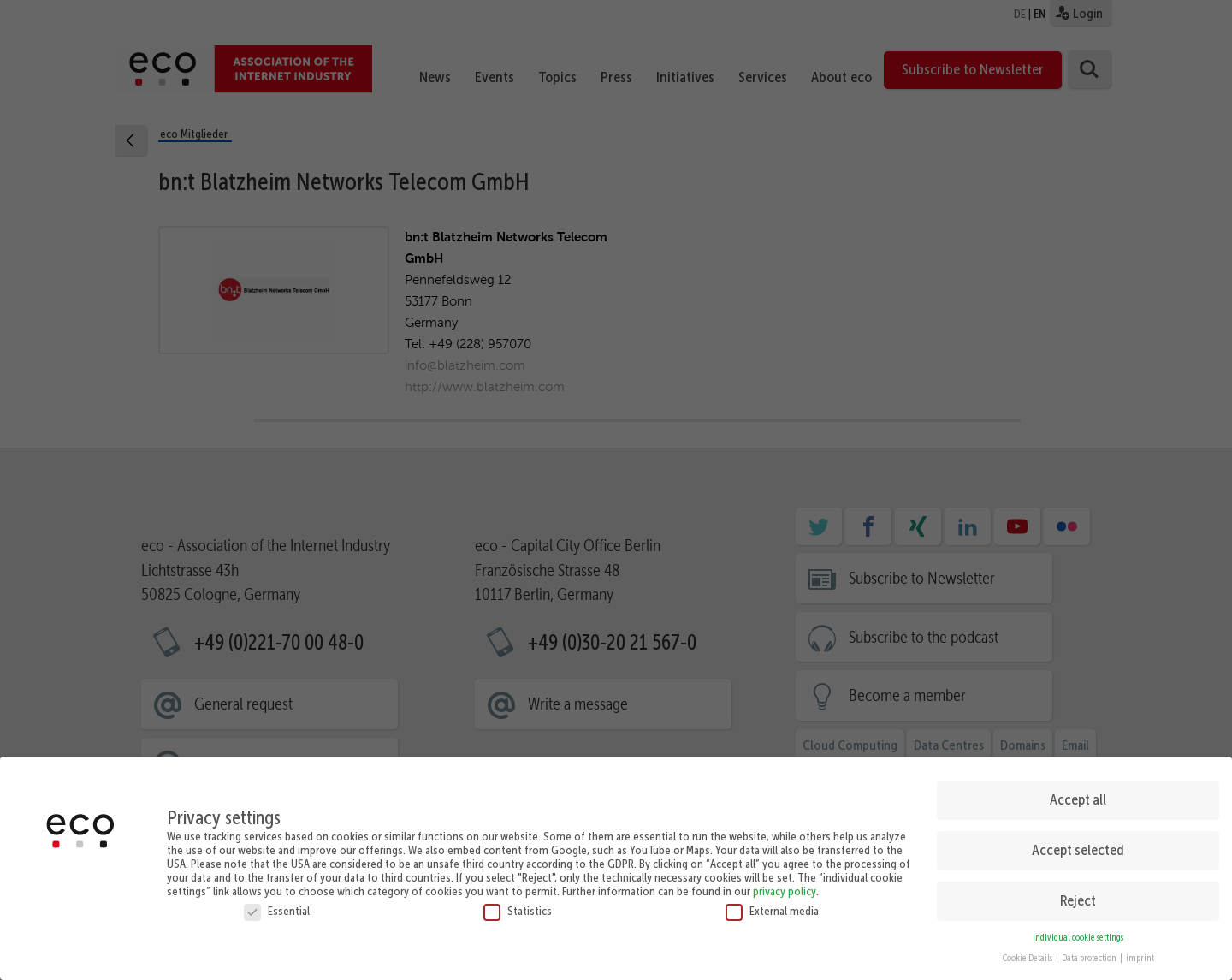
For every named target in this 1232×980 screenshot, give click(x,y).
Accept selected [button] (1078, 844)
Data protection (1090, 953)
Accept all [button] (1078, 794)
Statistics (517, 905)
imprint (1140, 953)
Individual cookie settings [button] (1078, 931)
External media (772, 905)
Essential (277, 905)
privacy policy (784, 885)
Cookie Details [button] (1028, 953)
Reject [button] (1078, 895)
